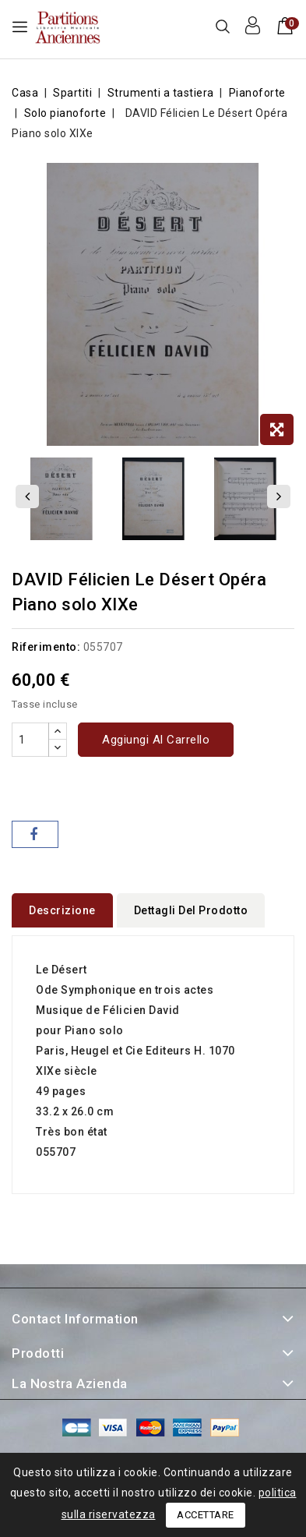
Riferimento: (46, 647)
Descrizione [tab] (62, 910)
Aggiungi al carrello (155, 740)
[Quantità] (30, 740)
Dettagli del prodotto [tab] (191, 910)
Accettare (205, 1515)
